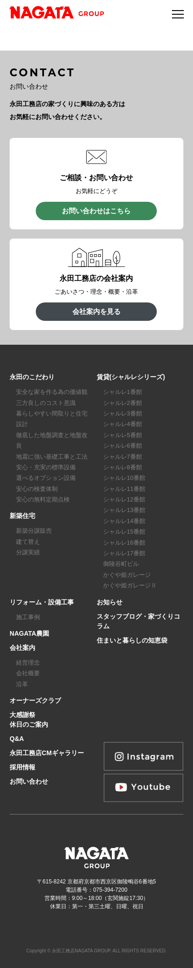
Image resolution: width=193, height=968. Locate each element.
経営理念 (28, 662)
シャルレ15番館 (124, 531)
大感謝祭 (22, 714)
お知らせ (109, 602)
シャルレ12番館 (124, 499)
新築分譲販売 (34, 530)
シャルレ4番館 (122, 424)
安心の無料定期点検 (43, 499)
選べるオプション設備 (46, 477)
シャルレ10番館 (124, 477)
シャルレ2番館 (122, 402)
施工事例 (28, 617)
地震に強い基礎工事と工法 (52, 456)
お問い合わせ (29, 781)
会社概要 (28, 673)
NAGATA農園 (29, 633)
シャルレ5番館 (122, 435)
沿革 (22, 684)
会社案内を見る (96, 311)
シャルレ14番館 (124, 521)
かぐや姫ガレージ (127, 574)
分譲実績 (28, 552)
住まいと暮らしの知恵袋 (132, 640)
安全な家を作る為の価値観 (52, 391)
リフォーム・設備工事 (42, 602)
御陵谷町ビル (121, 563)
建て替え (28, 541)
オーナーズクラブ (35, 700)
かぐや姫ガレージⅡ (130, 585)
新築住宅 (22, 515)
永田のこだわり (32, 377)
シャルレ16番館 (124, 542)
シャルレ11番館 (124, 488)
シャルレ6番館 (122, 445)
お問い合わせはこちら (96, 211)
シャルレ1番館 (122, 391)
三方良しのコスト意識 (46, 402)
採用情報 (22, 767)
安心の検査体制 (37, 488)
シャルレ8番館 (122, 467)
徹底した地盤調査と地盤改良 (52, 440)
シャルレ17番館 (124, 553)
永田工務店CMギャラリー (47, 753)
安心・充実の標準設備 (46, 467)
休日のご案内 (29, 724)
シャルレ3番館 (122, 413)
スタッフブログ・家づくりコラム (138, 621)
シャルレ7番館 (122, 456)
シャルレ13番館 (124, 510)
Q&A (17, 738)
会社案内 (22, 647)
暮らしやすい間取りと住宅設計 (52, 418)
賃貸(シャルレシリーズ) (131, 377)
